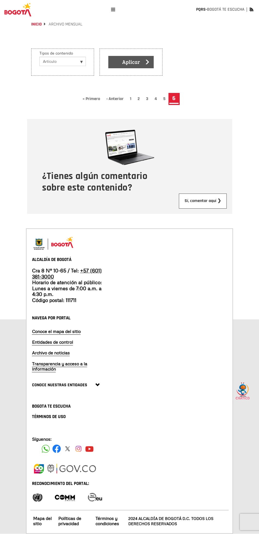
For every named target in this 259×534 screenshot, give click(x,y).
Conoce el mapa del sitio (56, 331)
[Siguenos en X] (67, 449)
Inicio (36, 24)
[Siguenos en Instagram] (78, 449)
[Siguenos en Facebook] (46, 449)
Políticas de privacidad (69, 521)
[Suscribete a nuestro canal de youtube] (89, 449)
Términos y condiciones (107, 521)
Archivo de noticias (51, 353)
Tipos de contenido (56, 53)
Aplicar (136, 62)
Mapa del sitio (42, 521)
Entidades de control (52, 342)
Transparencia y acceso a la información (59, 366)
